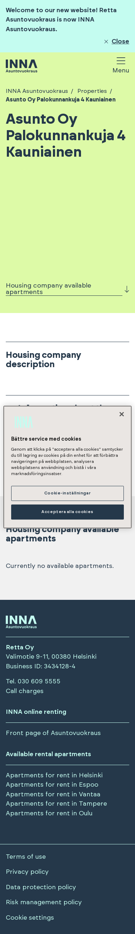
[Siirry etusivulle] (21, 67)
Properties (91, 91)
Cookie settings (30, 918)
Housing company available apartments (48, 289)
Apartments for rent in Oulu (49, 813)
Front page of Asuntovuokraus (53, 733)
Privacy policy (27, 872)
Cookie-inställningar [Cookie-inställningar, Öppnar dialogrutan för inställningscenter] (67, 494)
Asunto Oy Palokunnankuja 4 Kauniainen (61, 100)
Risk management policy (44, 902)
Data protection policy (41, 887)
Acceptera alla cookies (67, 512)
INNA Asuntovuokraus (37, 91)
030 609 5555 (39, 681)
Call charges (25, 691)
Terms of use (26, 857)
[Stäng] (122, 414)
